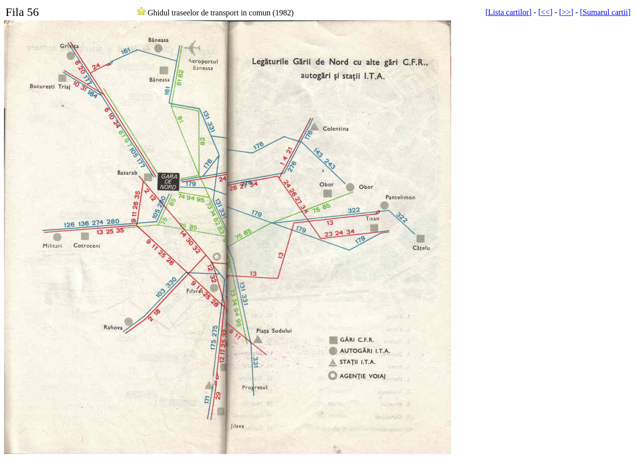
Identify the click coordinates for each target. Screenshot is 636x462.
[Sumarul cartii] (605, 12)
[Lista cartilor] (508, 12)
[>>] (566, 12)
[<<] (545, 12)
